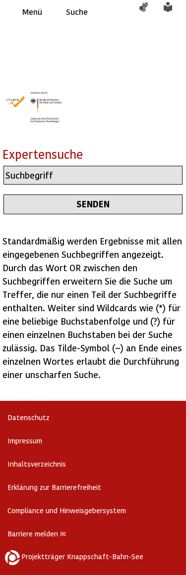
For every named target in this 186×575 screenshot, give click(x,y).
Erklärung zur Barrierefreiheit (54, 487)
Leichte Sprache (174, 12)
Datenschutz (28, 417)
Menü (32, 11)
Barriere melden (36, 533)
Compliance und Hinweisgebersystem (66, 510)
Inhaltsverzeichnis (36, 464)
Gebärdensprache (149, 12)
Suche (77, 11)
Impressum (24, 440)
